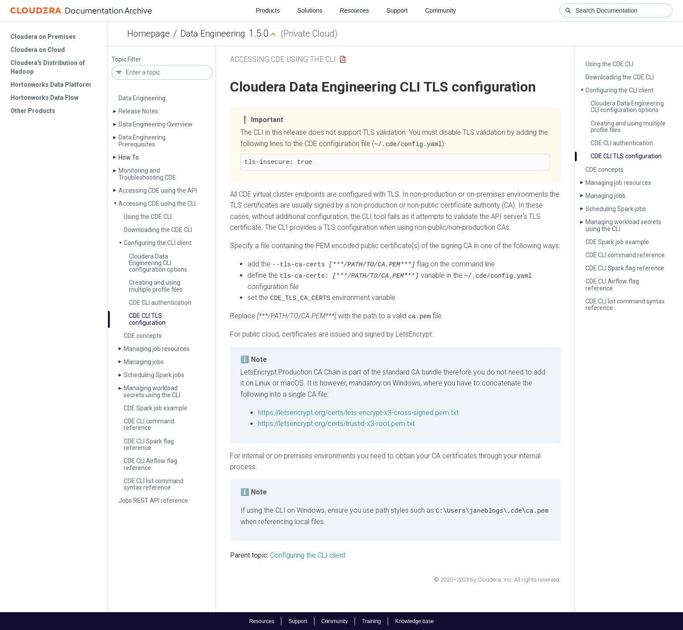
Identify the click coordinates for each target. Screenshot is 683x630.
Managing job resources (156, 348)
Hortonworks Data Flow (44, 97)
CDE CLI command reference (149, 424)
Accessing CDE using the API (157, 190)
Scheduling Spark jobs (154, 374)
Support (397, 10)
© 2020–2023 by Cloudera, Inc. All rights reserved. (497, 578)
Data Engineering (212, 33)
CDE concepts (143, 335)
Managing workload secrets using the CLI (152, 391)
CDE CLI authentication (160, 302)
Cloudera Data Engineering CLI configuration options (158, 263)
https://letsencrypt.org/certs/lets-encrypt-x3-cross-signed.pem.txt (358, 411)
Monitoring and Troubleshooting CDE (147, 173)
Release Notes (138, 111)
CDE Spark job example (155, 408)
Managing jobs (144, 361)
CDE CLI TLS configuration (147, 319)
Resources (354, 10)
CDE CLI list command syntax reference (153, 484)
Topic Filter (126, 59)
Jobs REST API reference (153, 500)
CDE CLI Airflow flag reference (150, 464)
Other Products (32, 110)
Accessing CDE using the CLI (157, 203)
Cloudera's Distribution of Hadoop (47, 67)
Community (440, 10)
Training (371, 620)
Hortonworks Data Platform (50, 84)
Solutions (309, 10)
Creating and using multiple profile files (156, 286)
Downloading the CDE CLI (158, 229)
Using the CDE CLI (148, 216)
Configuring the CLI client (158, 242)
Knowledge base (414, 620)
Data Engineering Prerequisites (142, 140)
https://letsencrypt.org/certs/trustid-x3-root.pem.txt (336, 423)
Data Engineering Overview (155, 124)
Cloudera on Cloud (37, 49)
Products (268, 10)
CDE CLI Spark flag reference (149, 444)
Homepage (148, 33)
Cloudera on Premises (43, 36)
